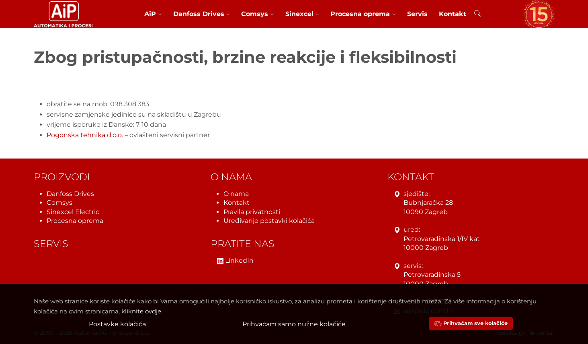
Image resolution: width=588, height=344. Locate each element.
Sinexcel (302, 14)
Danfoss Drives (201, 14)
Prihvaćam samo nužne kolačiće (294, 324)
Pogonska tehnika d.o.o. (85, 135)
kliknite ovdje (141, 311)
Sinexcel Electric (73, 212)
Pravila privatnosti (251, 212)
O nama (236, 194)
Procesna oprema (363, 14)
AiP (153, 14)
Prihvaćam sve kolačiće (471, 323)
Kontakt (452, 14)
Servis (417, 14)
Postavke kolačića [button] (117, 324)
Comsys (257, 14)
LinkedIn (235, 261)
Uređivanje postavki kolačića (269, 221)
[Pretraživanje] (477, 14)
